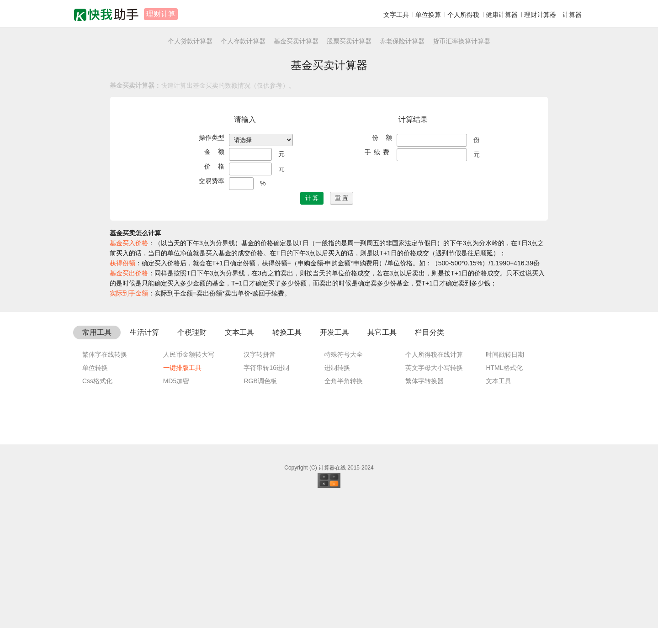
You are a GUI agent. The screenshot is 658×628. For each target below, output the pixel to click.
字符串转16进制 (266, 495)
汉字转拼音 (260, 482)
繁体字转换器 (424, 508)
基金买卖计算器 (296, 41)
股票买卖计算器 (349, 41)
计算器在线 (332, 595)
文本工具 (498, 508)
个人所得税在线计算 (434, 482)
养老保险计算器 (402, 41)
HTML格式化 (504, 495)
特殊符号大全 (343, 482)
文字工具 (396, 14)
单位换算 (428, 14)
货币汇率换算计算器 (461, 41)
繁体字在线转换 (104, 482)
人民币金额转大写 (188, 482)
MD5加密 (176, 508)
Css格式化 (97, 508)
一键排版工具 (182, 495)
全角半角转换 (343, 508)
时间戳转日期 (505, 482)
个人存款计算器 (243, 41)
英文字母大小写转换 (434, 495)
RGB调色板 (260, 508)
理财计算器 (540, 14)
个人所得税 (463, 14)
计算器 (572, 14)
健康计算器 (502, 14)
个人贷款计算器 (190, 41)
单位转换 (95, 495)
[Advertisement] (329, 383)
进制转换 (337, 495)
